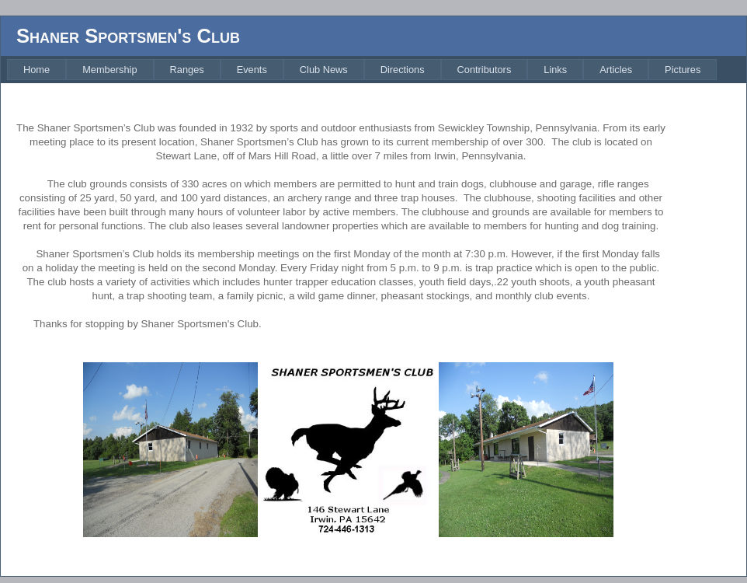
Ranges (187, 69)
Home (36, 69)
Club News (324, 69)
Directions (402, 69)
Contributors (484, 69)
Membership (109, 69)
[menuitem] (36, 69)
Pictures (682, 69)
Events (252, 69)
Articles (615, 69)
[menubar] (362, 69)
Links (555, 69)
